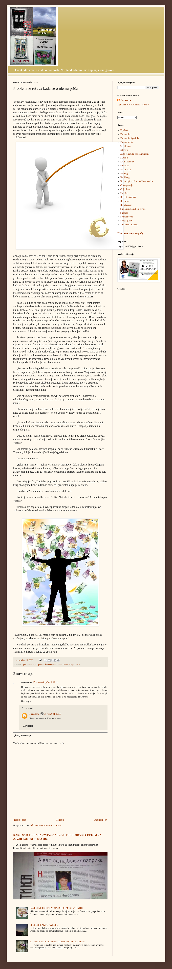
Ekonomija (125, 134)
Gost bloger (125, 146)
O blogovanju (126, 185)
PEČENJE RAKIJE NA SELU (44, 925)
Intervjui (124, 150)
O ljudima (40, 664)
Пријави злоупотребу (130, 233)
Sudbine (124, 213)
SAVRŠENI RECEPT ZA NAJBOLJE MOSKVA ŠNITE (56, 908)
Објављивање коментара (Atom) (45, 825)
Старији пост (100, 820)
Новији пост (20, 820)
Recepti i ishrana (128, 197)
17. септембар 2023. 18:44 (45, 682)
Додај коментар (22, 735)
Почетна (60, 820)
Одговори (26, 701)
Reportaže (125, 201)
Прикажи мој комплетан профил (133, 104)
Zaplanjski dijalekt (129, 224)
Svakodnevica (126, 216)
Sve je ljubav (74, 664)
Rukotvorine (126, 205)
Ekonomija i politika (129, 138)
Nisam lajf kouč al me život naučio (136, 181)
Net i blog (125, 177)
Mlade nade (125, 169)
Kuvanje (124, 157)
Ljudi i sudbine (28, 664)
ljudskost (124, 165)
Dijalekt (124, 130)
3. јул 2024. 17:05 (52, 714)
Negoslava (34, 714)
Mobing (124, 173)
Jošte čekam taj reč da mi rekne (135, 154)
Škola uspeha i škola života (56, 664)
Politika (124, 193)
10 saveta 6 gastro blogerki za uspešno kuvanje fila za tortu (57, 941)
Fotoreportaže (126, 142)
